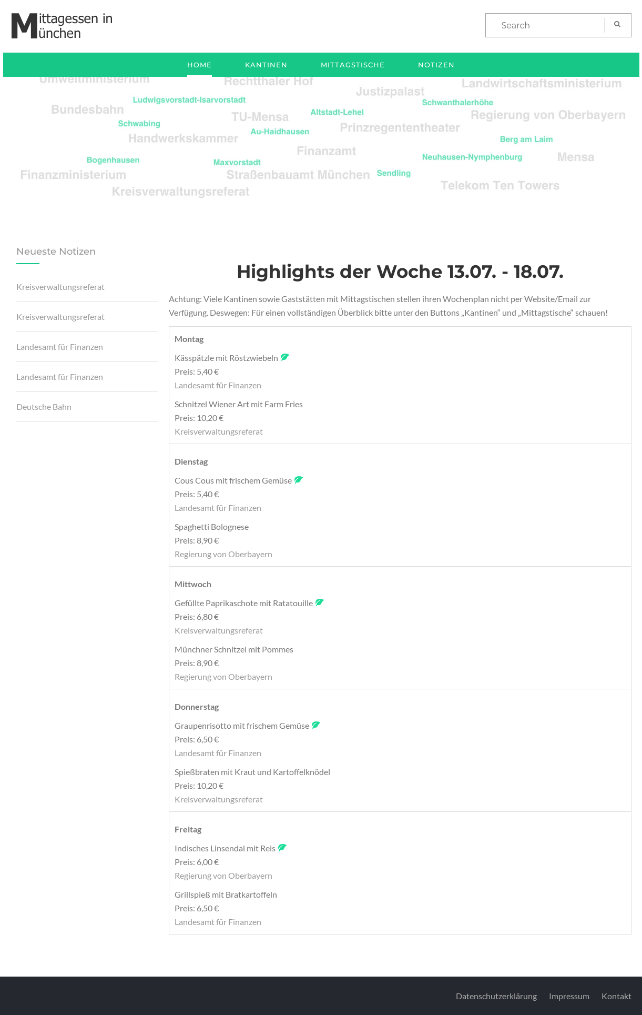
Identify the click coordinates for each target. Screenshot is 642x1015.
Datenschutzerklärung (496, 996)
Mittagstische (353, 65)
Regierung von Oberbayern (223, 554)
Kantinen (266, 65)
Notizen (436, 65)
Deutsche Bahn (44, 406)
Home (199, 65)
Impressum (569, 996)
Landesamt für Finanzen (59, 346)
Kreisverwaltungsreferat (60, 287)
